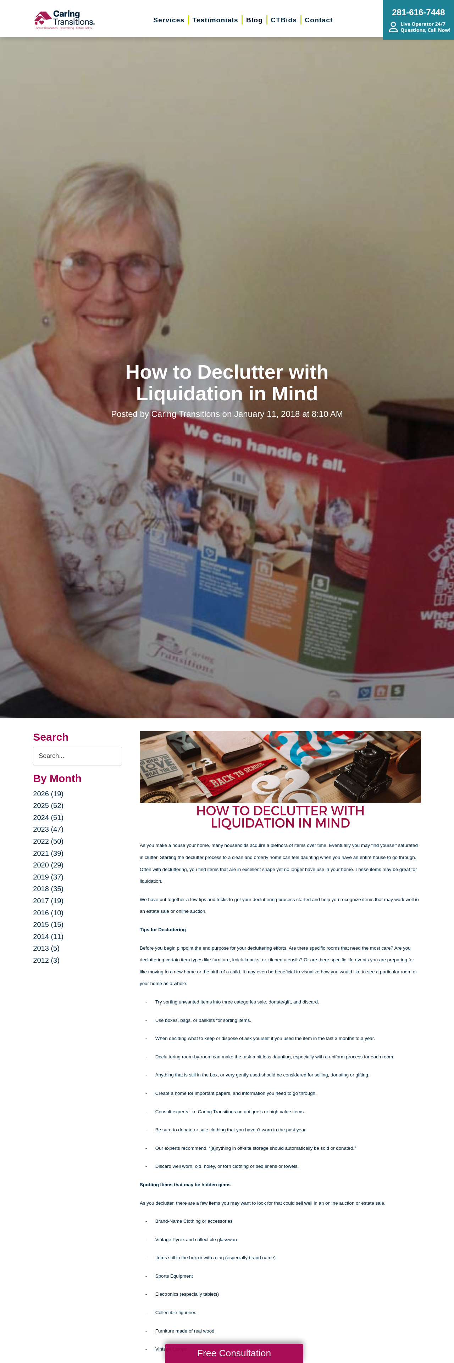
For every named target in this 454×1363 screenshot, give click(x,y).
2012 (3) (46, 960)
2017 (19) (48, 901)
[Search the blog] (77, 756)
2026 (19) (48, 794)
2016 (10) (48, 913)
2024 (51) (48, 817)
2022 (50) (48, 841)
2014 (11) (48, 936)
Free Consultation (234, 1353)
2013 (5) (46, 948)
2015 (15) (48, 924)
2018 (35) (48, 889)
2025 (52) (48, 805)
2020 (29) (48, 865)
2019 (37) (48, 877)
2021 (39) (48, 853)
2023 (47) (48, 829)
